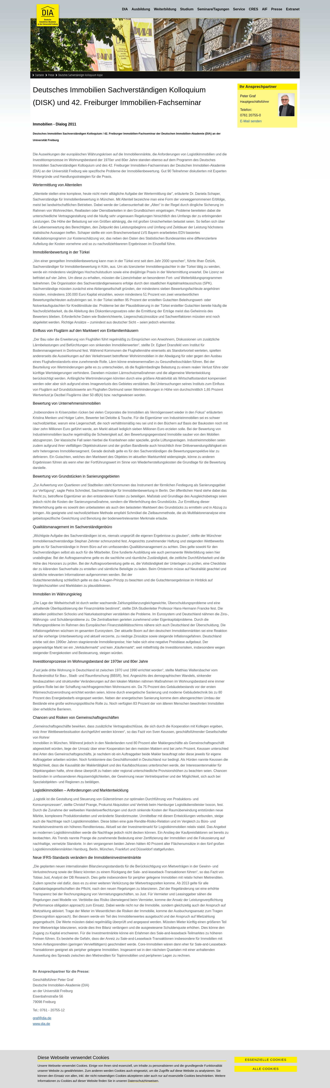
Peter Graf (248, 96)
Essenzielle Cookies (265, 1059)
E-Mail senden (251, 121)
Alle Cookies (266, 1068)
